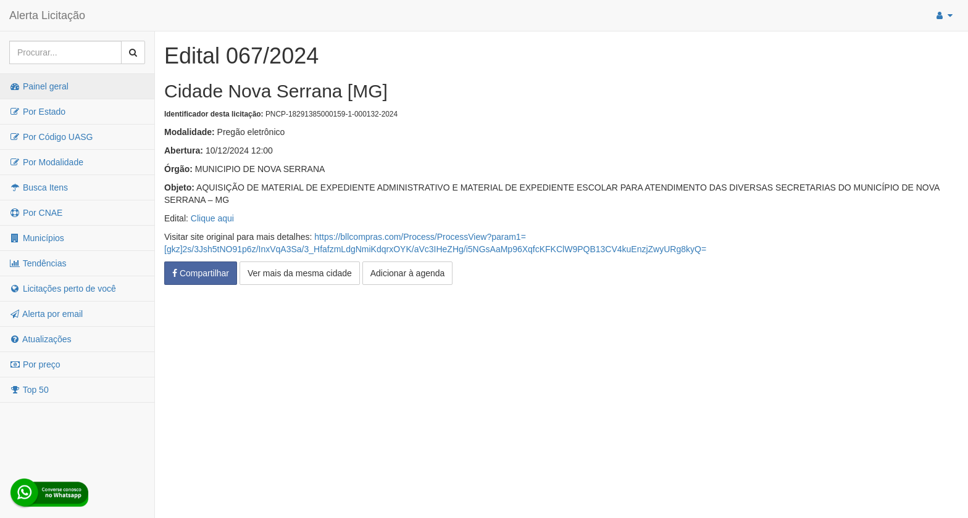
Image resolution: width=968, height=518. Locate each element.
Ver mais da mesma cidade (300, 273)
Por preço (34, 364)
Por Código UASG (51, 137)
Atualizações (40, 339)
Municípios (36, 238)
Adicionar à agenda (407, 273)
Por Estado (37, 112)
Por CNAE (35, 213)
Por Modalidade (46, 162)
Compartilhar (200, 273)
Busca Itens (38, 187)
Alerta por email (46, 314)
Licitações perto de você (62, 289)
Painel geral (39, 86)
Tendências (37, 263)
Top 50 (29, 390)
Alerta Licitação (47, 15)
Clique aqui (212, 218)
